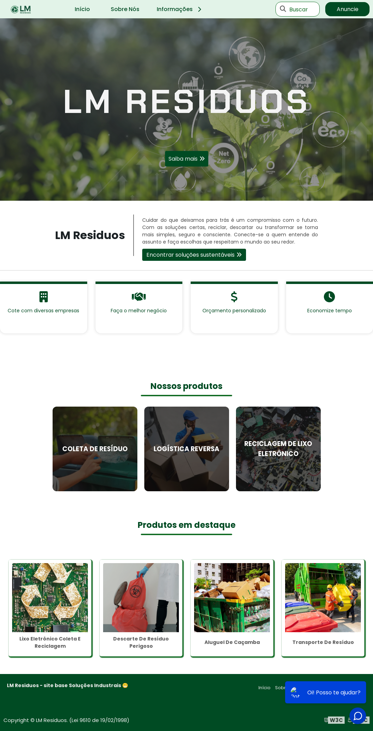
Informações (180, 9)
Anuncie (347, 9)
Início (82, 9)
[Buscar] (283, 9)
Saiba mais (183, 159)
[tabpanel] (186, 109)
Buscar (298, 9)
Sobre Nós (125, 9)
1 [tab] (186, 192)
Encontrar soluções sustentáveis (190, 255)
